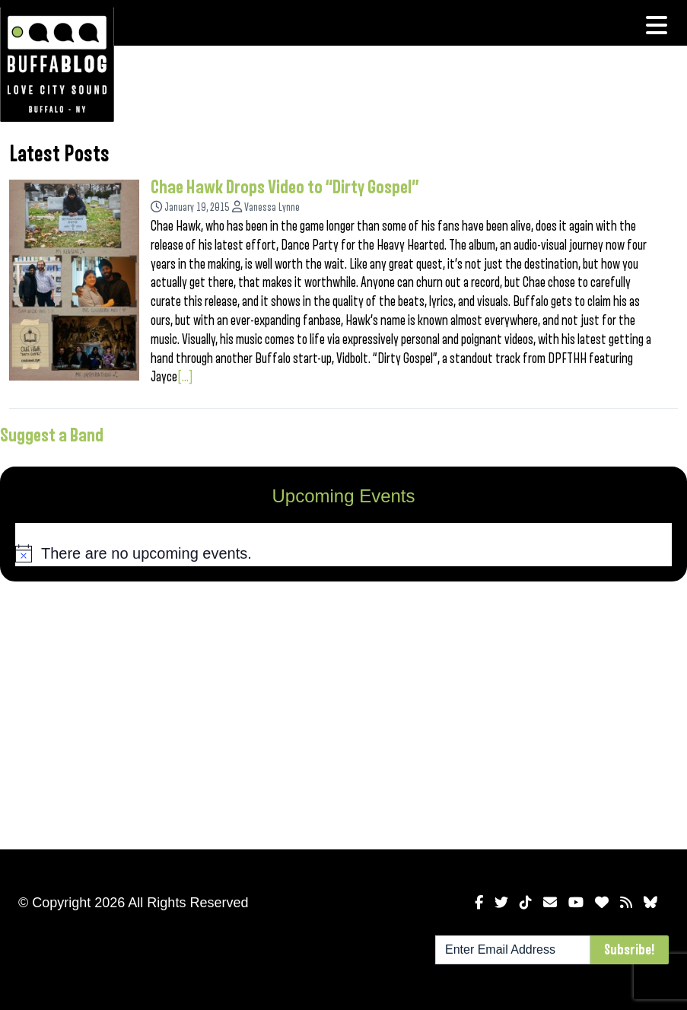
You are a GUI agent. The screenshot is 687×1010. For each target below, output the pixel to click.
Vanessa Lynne (272, 207)
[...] (185, 376)
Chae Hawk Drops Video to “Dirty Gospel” (285, 187)
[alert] (343, 553)
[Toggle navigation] (656, 25)
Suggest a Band (51, 435)
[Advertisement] (343, 712)
